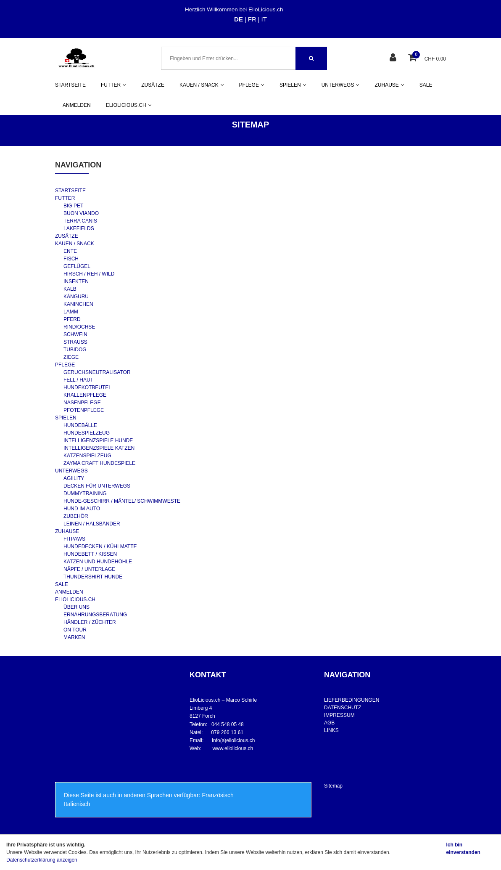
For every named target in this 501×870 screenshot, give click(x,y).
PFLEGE (65, 365)
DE (238, 19)
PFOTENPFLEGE (83, 410)
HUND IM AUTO (81, 509)
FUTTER (65, 198)
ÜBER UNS (76, 607)
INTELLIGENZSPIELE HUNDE (98, 440)
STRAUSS (75, 342)
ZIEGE (71, 357)
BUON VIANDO (81, 213)
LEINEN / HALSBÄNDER (91, 524)
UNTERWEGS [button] (341, 85)
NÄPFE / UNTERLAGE (89, 569)
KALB (69, 289)
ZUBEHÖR (75, 516)
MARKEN (74, 637)
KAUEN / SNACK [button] (201, 85)
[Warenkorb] (413, 58)
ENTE (70, 251)
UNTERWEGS (71, 471)
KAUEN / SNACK (74, 244)
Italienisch (77, 804)
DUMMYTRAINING (85, 493)
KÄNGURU (76, 297)
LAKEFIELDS (78, 228)
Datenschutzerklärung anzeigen (41, 860)
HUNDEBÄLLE (80, 425)
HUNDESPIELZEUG (86, 433)
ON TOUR (75, 630)
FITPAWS (74, 539)
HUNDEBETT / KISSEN (90, 554)
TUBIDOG (75, 350)
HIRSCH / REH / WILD (88, 274)
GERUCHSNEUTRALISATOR (97, 372)
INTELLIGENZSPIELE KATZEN (98, 448)
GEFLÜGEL (76, 266)
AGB (329, 723)
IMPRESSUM (339, 715)
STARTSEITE (70, 85)
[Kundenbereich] (394, 58)
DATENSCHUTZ (342, 708)
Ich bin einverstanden (463, 848)
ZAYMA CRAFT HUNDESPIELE (99, 463)
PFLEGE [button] (251, 85)
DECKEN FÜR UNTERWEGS (96, 486)
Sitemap (333, 786)
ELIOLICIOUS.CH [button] (129, 105)
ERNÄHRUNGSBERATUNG (95, 615)
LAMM (70, 312)
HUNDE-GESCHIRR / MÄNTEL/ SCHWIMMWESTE (121, 501)
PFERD (72, 319)
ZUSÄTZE (152, 85)
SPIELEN (65, 418)
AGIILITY (73, 478)
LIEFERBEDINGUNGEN (351, 700)
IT (264, 19)
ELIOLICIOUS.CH (75, 599)
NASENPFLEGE (82, 403)
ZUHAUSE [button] (389, 85)
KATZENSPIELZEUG (87, 456)
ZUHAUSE (67, 531)
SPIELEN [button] (293, 85)
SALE (425, 85)
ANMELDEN (77, 105)
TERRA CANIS (80, 221)
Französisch (217, 795)
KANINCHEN (78, 304)
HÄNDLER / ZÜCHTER (89, 622)
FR (252, 19)
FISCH (71, 259)
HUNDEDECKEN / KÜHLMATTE (100, 546)
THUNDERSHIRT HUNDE (92, 577)
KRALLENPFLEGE (84, 395)
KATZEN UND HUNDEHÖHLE (97, 562)
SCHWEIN (75, 334)
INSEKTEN (76, 281)
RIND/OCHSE (79, 327)
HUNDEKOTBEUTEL (87, 387)
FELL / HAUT (78, 380)
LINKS (331, 730)
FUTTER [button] (113, 85)
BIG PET (73, 206)
